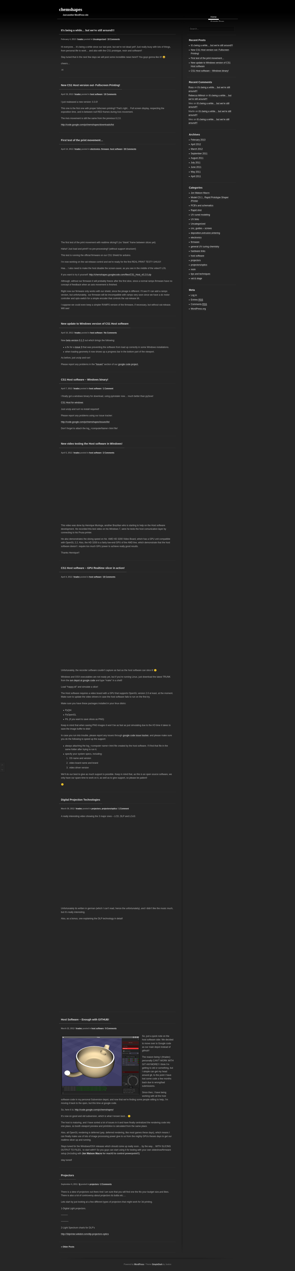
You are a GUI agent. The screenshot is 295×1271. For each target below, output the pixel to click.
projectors (96, 809)
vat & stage (196, 278)
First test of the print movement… (82, 140)
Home (214, 17)
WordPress (139, 1264)
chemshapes (70, 9)
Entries (197, 299)
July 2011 (195, 162)
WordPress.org (198, 308)
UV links (195, 219)
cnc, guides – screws (201, 228)
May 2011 (196, 171)
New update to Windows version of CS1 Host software (94, 323)
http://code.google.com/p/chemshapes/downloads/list (87, 124)
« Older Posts (67, 1247)
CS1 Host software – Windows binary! (84, 379)
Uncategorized (99, 39)
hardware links (198, 251)
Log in (194, 295)
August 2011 (197, 158)
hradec (80, 39)
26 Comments (130, 149)
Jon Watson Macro (92, 1153)
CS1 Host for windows (72, 402)
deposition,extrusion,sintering (205, 233)
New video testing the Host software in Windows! (91, 443)
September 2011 (199, 153)
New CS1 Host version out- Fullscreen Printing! (90, 85)
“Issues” (99, 364)
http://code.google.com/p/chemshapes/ (94, 1109)
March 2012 (197, 149)
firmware (105, 149)
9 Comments (111, 1028)
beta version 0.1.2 (75, 340)
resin (193, 269)
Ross (191, 87)
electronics (95, 149)
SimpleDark (157, 1264)
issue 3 (78, 347)
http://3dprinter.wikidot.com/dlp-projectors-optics (85, 1234)
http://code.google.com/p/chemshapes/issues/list (85, 422)
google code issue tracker (135, 735)
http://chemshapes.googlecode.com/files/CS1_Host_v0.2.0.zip (120, 274)
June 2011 (196, 167)
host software (96, 94)
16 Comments (109, 577)
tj (79, 1184)
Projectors (67, 1175)
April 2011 (196, 176)
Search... (194, 29)
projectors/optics (109, 809)
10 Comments (113, 39)
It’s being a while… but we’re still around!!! (87, 30)
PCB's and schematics (202, 205)
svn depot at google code (82, 680)
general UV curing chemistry (205, 246)
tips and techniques (200, 274)
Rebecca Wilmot (197, 95)
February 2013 (198, 139)
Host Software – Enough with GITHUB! (85, 1019)
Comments (199, 304)
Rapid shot (196, 210)
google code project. (128, 364)
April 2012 (196, 144)
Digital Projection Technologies (80, 799)
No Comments (110, 333)
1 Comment (108, 388)
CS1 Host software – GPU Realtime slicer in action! (93, 567)
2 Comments (108, 453)
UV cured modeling (200, 214)
